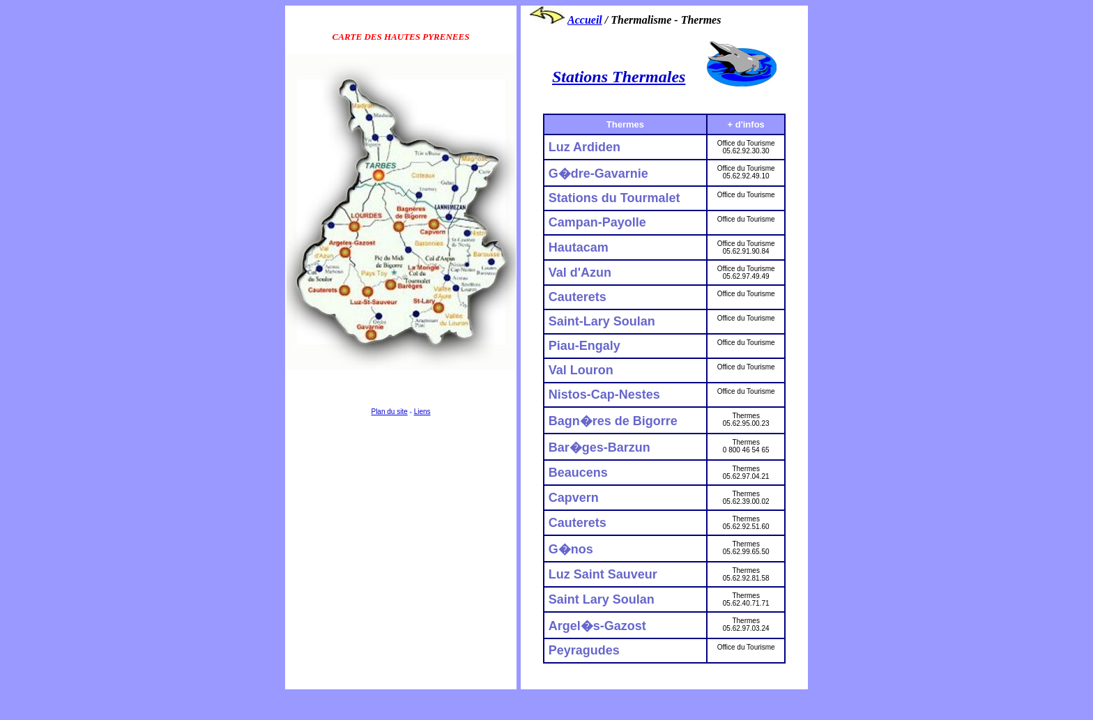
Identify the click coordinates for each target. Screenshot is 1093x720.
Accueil (584, 20)
